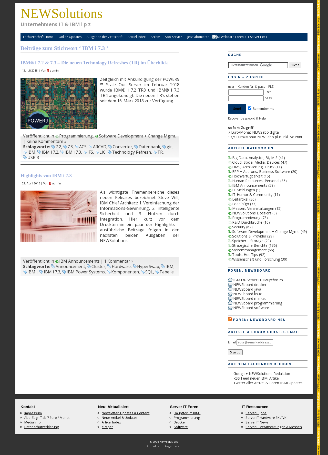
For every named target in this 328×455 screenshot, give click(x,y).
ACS (83, 147)
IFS (90, 152)
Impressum (33, 413)
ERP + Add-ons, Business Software (261, 171)
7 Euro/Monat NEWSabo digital (254, 132)
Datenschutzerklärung (41, 426)
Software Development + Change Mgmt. (137, 136)
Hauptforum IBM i (187, 413)
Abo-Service (173, 37)
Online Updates (70, 37)
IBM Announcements (79, 261)
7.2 (58, 147)
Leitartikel (240, 199)
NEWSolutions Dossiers (251, 213)
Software (181, 426)
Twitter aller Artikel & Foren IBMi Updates (268, 382)
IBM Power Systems (86, 272)
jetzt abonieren (198, 37)
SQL (149, 272)
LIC (102, 152)
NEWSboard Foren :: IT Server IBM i (242, 37)
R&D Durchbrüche (247, 222)
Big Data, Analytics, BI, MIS (255, 157)
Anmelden (154, 446)
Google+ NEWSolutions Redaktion (261, 373)
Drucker (180, 422)
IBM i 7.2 (50, 152)
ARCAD (99, 147)
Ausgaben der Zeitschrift (104, 37)
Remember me (261, 108)
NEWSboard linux (247, 293)
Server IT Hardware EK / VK (265, 417)
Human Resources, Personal (255, 180)
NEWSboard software (251, 307)
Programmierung (76, 136)
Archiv (155, 37)
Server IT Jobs (255, 413)
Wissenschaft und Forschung (256, 259)
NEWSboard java (247, 289)
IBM (31, 152)
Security (238, 226)
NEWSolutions (61, 13)
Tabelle (166, 272)
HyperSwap (148, 266)
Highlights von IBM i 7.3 (46, 175)
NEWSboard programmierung (257, 303)
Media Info (32, 422)
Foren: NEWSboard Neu (259, 320)
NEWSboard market (249, 298)
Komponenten (125, 272)
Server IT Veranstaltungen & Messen (273, 426)
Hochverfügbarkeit (247, 176)
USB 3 (33, 157)
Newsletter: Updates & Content (125, 413)
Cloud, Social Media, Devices (256, 162)
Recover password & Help (247, 118)
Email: (232, 342)
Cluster (98, 266)
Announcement (70, 266)
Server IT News (257, 422)
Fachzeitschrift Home (38, 37)
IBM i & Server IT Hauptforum (258, 280)
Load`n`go (240, 203)
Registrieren (173, 446)
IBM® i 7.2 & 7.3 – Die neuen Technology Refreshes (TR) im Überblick (94, 62)
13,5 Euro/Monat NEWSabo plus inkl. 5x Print (265, 136)
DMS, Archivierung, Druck (253, 166)
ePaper (107, 426)
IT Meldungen (243, 189)
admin (54, 70)
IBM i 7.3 (73, 152)
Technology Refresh (131, 152)
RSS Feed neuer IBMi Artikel (256, 378)
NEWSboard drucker (249, 284)
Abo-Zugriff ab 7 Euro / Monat (46, 417)
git (169, 147)
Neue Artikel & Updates (120, 417)
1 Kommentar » (118, 261)
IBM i (32, 272)
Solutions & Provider (249, 236)
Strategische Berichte (250, 245)
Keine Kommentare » (46, 141)
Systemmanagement (249, 250)
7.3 (70, 147)
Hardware (121, 266)
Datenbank (149, 147)
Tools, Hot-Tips (245, 254)
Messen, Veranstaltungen (253, 208)
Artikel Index (137, 37)
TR (160, 152)
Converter (122, 147)
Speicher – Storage (247, 240)
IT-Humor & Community (252, 194)
